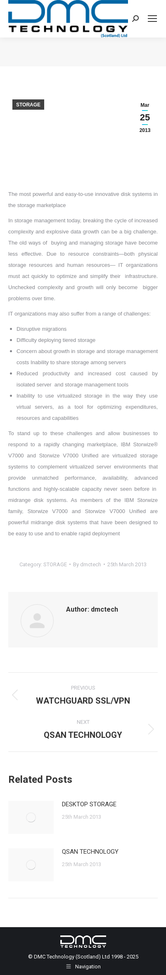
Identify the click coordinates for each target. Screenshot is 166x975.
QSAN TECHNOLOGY (90, 851)
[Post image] (31, 817)
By (87, 564)
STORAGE (28, 105)
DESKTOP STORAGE (89, 804)
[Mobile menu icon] (152, 18)
